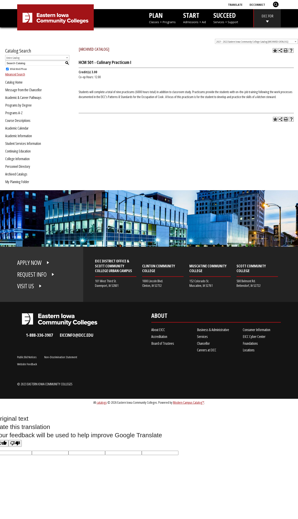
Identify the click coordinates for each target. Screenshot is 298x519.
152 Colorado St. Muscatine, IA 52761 (201, 283)
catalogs (102, 402)
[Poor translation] (15, 443)
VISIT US (25, 286)
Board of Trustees (162, 343)
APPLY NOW (29, 262)
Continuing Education (18, 151)
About (159, 316)
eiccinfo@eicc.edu (76, 335)
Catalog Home (14, 82)
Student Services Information (23, 143)
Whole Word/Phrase (18, 69)
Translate (235, 4)
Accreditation (159, 336)
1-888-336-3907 (39, 335)
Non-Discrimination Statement (60, 357)
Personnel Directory (17, 166)
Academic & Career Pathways (23, 97)
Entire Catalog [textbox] (12, 58)
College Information (17, 158)
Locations (249, 349)
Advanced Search (15, 74)
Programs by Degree (18, 105)
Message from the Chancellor (23, 89)
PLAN (162, 17)
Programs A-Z (14, 112)
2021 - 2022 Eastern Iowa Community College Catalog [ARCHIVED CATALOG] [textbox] (252, 41)
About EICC (158, 329)
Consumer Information (256, 329)
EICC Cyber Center (254, 336)
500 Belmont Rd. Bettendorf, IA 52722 (249, 283)
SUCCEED (225, 17)
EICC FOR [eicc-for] (267, 15)
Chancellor (203, 343)
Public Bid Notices (26, 357)
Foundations (250, 343)
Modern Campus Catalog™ (188, 402)
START (194, 17)
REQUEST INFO (32, 274)
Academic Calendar (17, 128)
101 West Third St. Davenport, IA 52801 (107, 283)
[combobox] (256, 41)
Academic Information (18, 135)
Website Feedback (27, 364)
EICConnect (257, 4)
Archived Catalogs (16, 174)
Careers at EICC (206, 349)
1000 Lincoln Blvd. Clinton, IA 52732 (152, 283)
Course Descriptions (17, 120)
